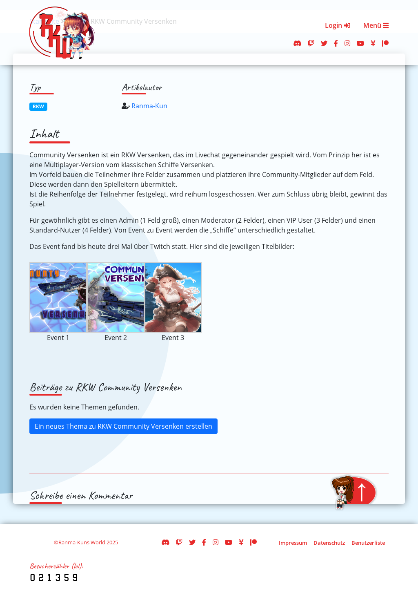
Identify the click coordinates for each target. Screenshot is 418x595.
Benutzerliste (368, 542)
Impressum (293, 542)
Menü (376, 25)
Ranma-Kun (149, 105)
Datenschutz (329, 542)
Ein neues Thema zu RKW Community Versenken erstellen (123, 426)
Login (337, 25)
